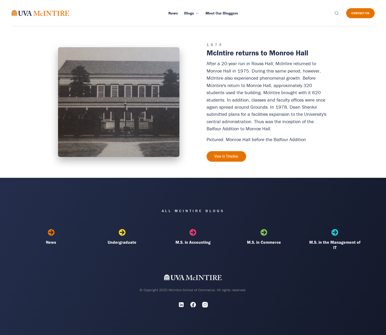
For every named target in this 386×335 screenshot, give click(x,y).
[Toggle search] (336, 13)
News (51, 237)
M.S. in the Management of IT (335, 239)
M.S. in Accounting (193, 237)
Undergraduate (122, 237)
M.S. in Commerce (264, 237)
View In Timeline (226, 156)
